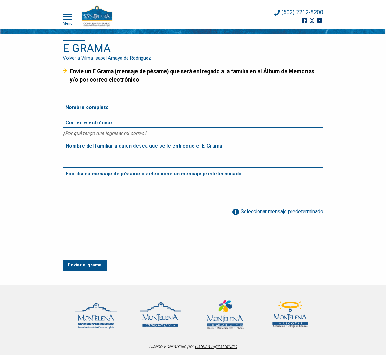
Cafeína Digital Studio (216, 346)
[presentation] (111, 244)
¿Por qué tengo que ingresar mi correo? (105, 133)
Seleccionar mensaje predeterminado (277, 212)
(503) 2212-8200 (298, 12)
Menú (68, 18)
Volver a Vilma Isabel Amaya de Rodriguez (107, 58)
